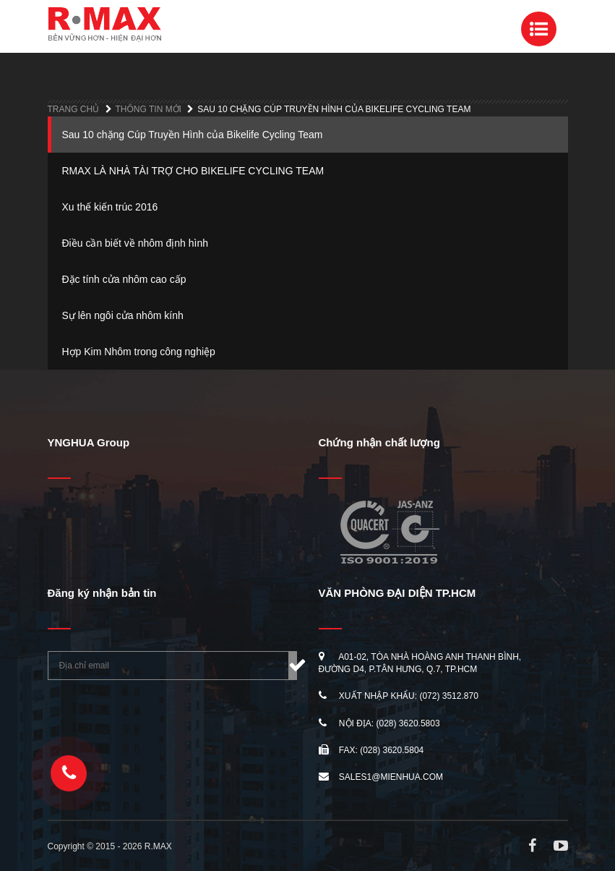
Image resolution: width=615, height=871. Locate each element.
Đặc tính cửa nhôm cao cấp (124, 279)
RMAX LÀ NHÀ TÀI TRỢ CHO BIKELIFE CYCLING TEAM (193, 171)
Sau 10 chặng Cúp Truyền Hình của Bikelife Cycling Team (192, 134)
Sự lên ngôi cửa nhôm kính (123, 315)
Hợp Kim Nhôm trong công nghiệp (138, 351)
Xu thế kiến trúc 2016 (110, 207)
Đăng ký (292, 665)
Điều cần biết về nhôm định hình (135, 243)
